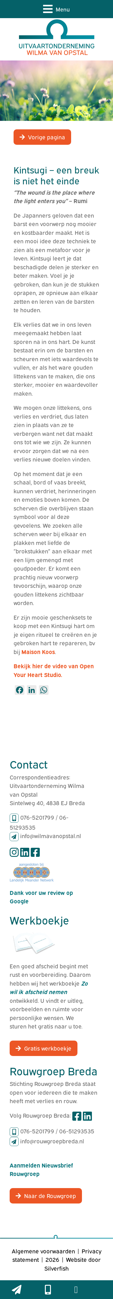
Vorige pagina (46, 137)
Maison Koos (38, 651)
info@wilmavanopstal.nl (50, 835)
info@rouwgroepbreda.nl (52, 1141)
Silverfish (56, 1268)
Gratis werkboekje (47, 1048)
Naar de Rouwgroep (50, 1195)
